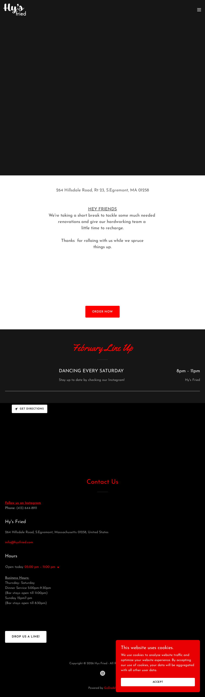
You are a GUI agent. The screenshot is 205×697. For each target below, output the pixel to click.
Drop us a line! (26, 636)
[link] (14, 9)
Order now (102, 311)
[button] (199, 9)
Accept (158, 682)
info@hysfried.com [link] (19, 542)
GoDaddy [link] (110, 688)
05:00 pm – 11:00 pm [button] (40, 567)
